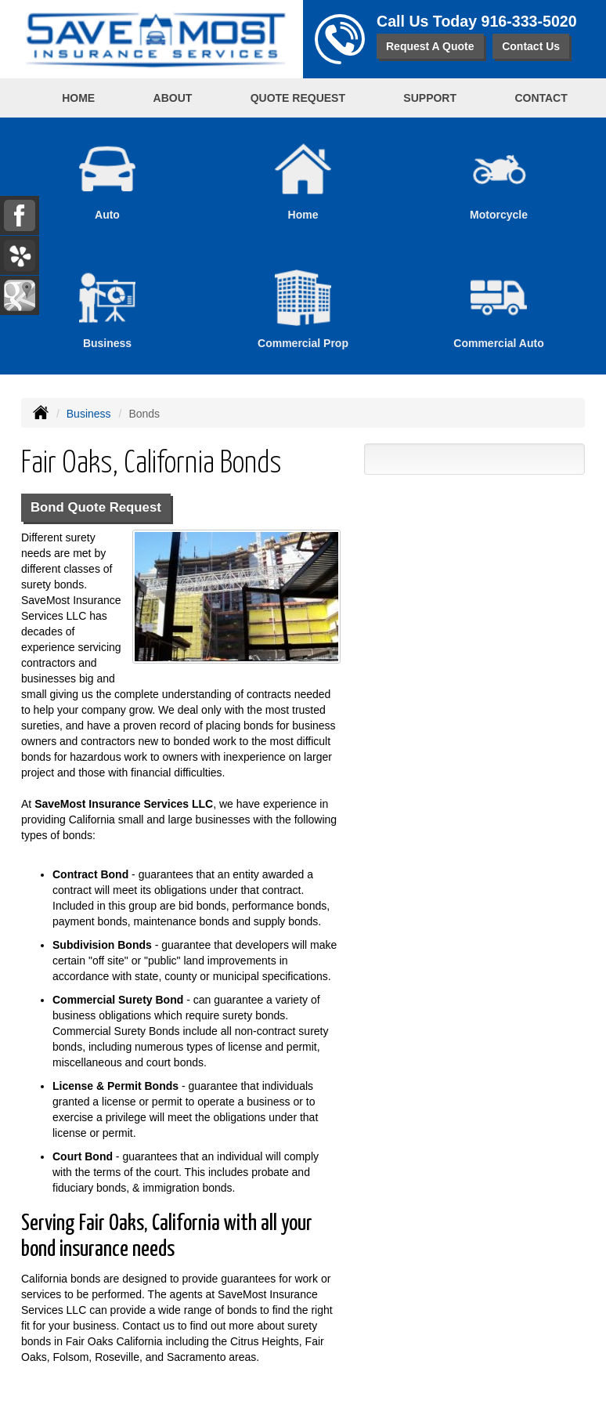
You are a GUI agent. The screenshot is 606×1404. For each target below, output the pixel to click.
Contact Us (531, 46)
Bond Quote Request (96, 507)
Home (78, 98)
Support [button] (429, 98)
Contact (540, 98)
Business (89, 413)
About (173, 98)
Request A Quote (430, 46)
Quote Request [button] (298, 98)
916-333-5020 (529, 21)
